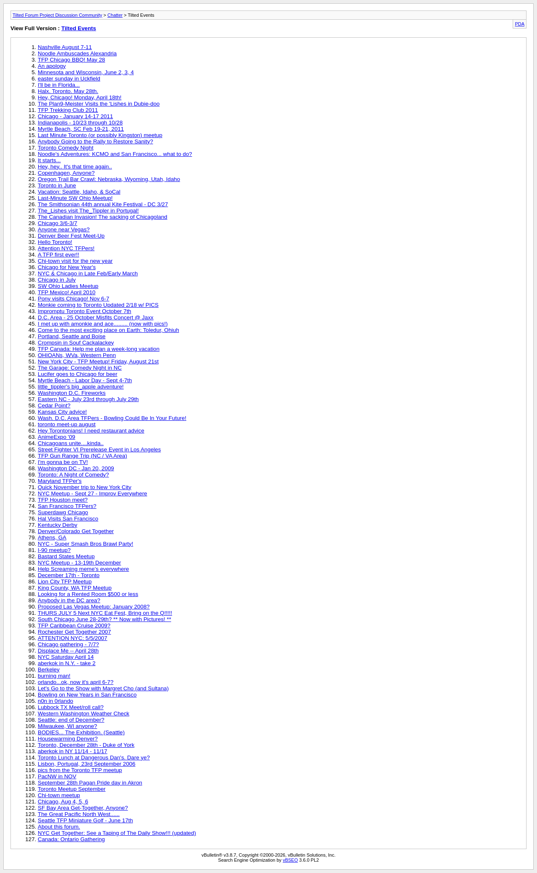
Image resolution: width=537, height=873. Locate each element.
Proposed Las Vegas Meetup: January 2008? (94, 607)
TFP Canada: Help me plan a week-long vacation (98, 349)
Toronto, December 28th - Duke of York (86, 745)
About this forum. (59, 827)
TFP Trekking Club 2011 (68, 110)
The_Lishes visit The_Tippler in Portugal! (88, 210)
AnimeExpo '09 (56, 437)
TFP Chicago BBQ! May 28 (71, 60)
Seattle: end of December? (71, 720)
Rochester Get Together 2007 (74, 632)
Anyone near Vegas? (64, 229)
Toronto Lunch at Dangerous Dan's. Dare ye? (94, 757)
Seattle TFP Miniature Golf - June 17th (85, 820)
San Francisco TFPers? (67, 506)
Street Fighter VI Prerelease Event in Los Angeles (99, 449)
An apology (52, 66)
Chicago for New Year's (67, 267)
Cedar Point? (54, 405)
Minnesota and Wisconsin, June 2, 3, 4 (86, 72)
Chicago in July (57, 280)
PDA (519, 23)
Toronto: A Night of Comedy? (73, 474)
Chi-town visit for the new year (75, 261)
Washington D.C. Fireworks (72, 393)
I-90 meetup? (54, 550)
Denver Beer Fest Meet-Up (71, 236)
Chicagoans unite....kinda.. (71, 443)
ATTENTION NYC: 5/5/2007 (72, 638)
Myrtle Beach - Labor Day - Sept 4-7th (85, 380)
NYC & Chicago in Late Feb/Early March (88, 273)
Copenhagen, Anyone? (66, 173)
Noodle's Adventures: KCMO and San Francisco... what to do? (115, 154)
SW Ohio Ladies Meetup (68, 286)
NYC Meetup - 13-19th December (79, 563)
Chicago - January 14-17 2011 (75, 116)
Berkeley (49, 669)
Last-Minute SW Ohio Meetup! (75, 198)
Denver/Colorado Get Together (76, 531)
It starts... (49, 160)
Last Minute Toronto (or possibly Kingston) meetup (100, 135)
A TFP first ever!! (58, 254)
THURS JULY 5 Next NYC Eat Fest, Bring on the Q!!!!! (105, 613)
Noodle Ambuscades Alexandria (77, 53)
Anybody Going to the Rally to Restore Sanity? (95, 141)
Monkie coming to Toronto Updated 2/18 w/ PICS (98, 305)
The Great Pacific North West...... (79, 814)
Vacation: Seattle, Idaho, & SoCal (79, 192)
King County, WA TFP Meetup (75, 588)
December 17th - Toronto (68, 575)
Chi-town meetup (59, 795)
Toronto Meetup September (72, 789)
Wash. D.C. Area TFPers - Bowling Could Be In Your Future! (112, 418)
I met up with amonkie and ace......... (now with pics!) (103, 324)
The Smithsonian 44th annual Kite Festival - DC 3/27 (103, 204)
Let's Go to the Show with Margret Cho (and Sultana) (103, 688)
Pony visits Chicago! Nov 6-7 (73, 298)
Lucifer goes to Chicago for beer (77, 374)
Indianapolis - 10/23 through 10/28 (80, 122)
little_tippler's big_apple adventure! (81, 386)
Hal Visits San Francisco (68, 519)
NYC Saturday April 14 (66, 657)
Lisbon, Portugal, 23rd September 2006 (87, 764)
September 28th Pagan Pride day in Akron (90, 783)
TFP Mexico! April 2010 (67, 292)
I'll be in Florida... (59, 85)
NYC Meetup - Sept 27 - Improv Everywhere (92, 493)
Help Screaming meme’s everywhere (83, 569)
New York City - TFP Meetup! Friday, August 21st (98, 361)
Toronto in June (57, 185)
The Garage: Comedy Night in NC (80, 368)
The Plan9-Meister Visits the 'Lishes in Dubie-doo (98, 104)
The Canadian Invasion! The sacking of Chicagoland (102, 217)
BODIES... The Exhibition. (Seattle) (81, 732)
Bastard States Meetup (66, 556)
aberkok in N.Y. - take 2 (67, 663)
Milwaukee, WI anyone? (67, 726)
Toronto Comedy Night (66, 148)
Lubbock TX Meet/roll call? (71, 707)
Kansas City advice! (62, 412)
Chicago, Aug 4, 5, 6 (63, 801)
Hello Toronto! (55, 242)
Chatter (115, 15)
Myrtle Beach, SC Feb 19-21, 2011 (81, 129)
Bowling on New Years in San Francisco (87, 695)
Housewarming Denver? (68, 739)
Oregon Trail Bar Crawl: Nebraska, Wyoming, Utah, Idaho (109, 179)
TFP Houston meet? (63, 500)
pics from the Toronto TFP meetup (80, 770)
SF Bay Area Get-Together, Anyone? (83, 808)
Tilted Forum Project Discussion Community (57, 15)
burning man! (54, 676)
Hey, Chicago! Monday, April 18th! (80, 97)
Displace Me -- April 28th (68, 651)
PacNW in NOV (57, 776)
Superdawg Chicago (63, 512)
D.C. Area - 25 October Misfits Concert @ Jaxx (96, 317)
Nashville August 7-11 (65, 47)
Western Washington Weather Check (83, 713)
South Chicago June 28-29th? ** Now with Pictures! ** (104, 619)
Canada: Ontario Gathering (71, 839)
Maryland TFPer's (60, 481)
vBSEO (290, 860)
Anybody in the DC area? (69, 600)
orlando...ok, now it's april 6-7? (75, 682)
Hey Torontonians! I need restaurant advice (91, 430)
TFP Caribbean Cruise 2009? (74, 625)
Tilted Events (78, 28)
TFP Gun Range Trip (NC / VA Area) (82, 456)
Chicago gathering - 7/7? (68, 644)
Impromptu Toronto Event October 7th (84, 311)
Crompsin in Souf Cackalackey (76, 342)
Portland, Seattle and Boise (72, 336)
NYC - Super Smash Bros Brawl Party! (85, 544)
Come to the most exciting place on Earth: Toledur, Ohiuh (108, 330)
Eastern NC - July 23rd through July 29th (88, 399)
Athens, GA (52, 537)
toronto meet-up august (67, 424)
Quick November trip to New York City (84, 487)
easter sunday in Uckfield (69, 78)
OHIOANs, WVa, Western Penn (77, 355)
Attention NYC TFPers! (66, 248)
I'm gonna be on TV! (63, 462)
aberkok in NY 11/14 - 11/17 (72, 751)
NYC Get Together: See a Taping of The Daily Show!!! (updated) (117, 833)
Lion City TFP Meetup (64, 581)
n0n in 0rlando (55, 701)
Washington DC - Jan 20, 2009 (76, 468)
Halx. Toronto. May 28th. (68, 91)
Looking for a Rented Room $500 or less (88, 594)
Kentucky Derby (57, 525)
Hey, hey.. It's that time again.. (75, 166)
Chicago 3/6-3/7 (57, 223)
